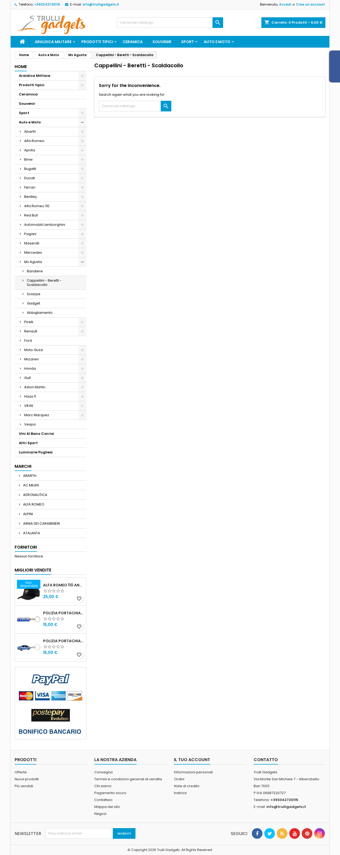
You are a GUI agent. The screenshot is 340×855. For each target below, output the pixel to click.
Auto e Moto (217, 41)
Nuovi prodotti (27, 779)
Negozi (100, 813)
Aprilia (29, 150)
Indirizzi (180, 792)
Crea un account (310, 4)
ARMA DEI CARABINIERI (41, 523)
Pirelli (28, 321)
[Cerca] (170, 22)
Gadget (33, 303)
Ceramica (133, 41)
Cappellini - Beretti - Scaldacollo (44, 282)
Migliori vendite (33, 570)
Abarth (30, 131)
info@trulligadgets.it (101, 4)
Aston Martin (34, 387)
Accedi (285, 4)
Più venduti (24, 786)
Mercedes (33, 252)
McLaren (31, 359)
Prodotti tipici (97, 41)
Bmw (28, 159)
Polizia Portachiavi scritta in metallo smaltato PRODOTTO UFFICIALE (63, 613)
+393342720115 (47, 4)
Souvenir (161, 41)
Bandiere (35, 271)
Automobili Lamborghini (44, 224)
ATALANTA (31, 533)
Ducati (29, 178)
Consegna (103, 772)
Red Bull (31, 215)
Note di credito (186, 786)
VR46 (28, 405)
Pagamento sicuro (110, 792)
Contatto (266, 760)
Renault (30, 331)
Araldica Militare (53, 41)
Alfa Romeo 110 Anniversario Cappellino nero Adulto (63, 585)
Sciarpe (33, 294)
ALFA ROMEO (33, 504)
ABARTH (29, 475)
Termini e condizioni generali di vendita (128, 779)
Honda (30, 368)
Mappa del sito (107, 806)
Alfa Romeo (34, 140)
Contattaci (103, 799)
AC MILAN (30, 485)
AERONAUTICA (34, 494)
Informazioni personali (193, 772)
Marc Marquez (36, 415)
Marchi (23, 466)
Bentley (30, 196)
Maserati (31, 243)
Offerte (21, 772)
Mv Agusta (33, 261)
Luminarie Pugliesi (36, 452)
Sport (187, 41)
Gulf (27, 377)
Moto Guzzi (33, 349)
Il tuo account (192, 760)
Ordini (179, 779)
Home (21, 67)
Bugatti (30, 168)
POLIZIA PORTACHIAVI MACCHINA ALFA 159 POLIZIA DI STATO (63, 641)
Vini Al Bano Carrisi (36, 433)
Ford (28, 340)
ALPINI (27, 513)
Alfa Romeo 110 (36, 205)
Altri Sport (28, 442)
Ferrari (29, 187)
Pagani (30, 233)
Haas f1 (30, 396)
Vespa (30, 424)
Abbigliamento (40, 312)
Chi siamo (103, 786)
